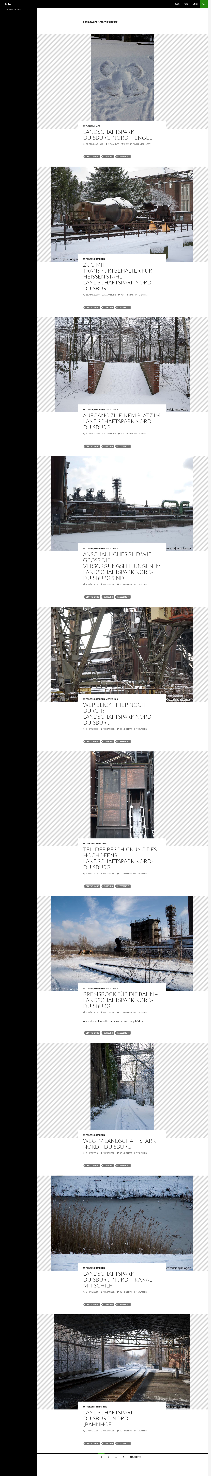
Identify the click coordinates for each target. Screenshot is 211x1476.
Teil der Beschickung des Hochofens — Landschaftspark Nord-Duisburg (120, 858)
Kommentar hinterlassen (137, 144)
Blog (177, 4)
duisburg (108, 157)
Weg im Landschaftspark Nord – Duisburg (119, 1143)
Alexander (113, 144)
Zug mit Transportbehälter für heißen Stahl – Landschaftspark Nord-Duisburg (118, 276)
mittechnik (112, 409)
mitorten (88, 259)
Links (195, 4)
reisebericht (123, 157)
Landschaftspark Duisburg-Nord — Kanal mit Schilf (117, 1279)
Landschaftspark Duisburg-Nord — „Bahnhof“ (108, 1418)
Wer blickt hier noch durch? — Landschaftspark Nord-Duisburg (118, 713)
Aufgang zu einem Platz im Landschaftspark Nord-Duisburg (121, 421)
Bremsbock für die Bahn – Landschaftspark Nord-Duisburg (120, 1000)
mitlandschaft (91, 126)
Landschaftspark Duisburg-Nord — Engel (117, 134)
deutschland (92, 157)
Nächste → (137, 1457)
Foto (8, 4)
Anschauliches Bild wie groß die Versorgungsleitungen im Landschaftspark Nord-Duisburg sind (122, 566)
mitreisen (99, 259)
